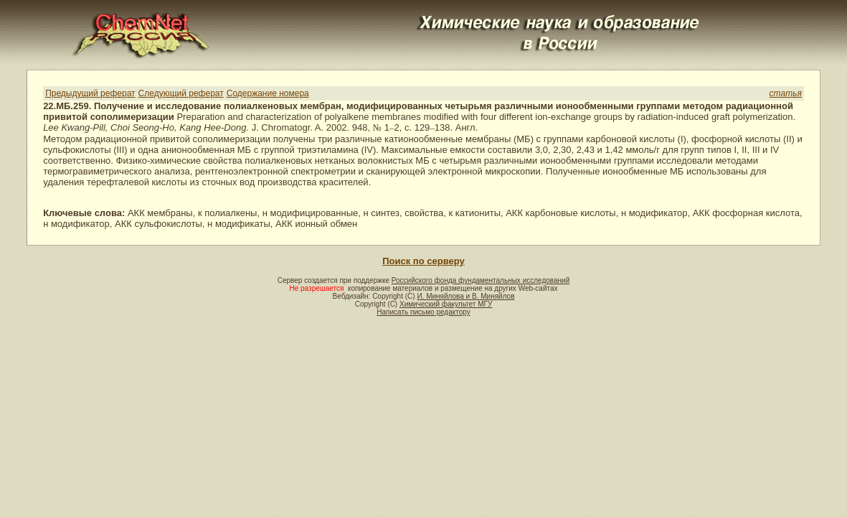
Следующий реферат (181, 93)
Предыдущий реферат (90, 93)
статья (786, 93)
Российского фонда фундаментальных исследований (480, 280)
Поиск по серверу (423, 261)
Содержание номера (268, 93)
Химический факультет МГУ (445, 304)
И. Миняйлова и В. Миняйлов (465, 296)
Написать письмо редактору (423, 312)
